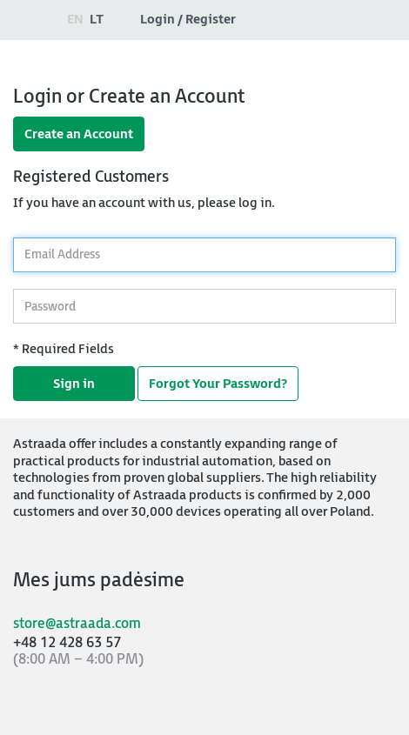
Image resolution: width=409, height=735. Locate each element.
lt (97, 19)
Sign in (74, 384)
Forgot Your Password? (218, 384)
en (75, 19)
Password (12, 284)
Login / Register (188, 19)
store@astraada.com (77, 624)
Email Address (12, 232)
